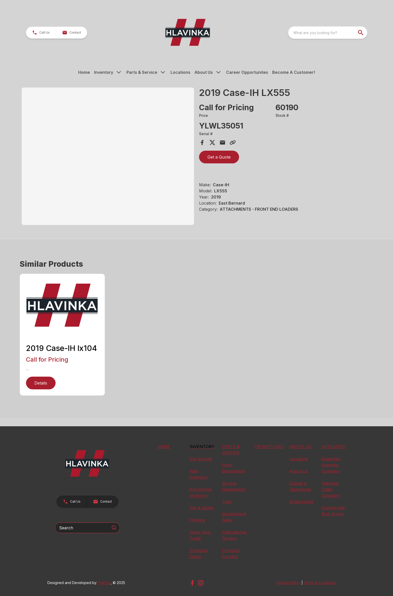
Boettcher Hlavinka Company (331, 465)
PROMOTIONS (268, 446)
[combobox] (327, 32)
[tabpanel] (108, 157)
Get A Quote (202, 507)
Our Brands (201, 458)
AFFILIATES (334, 446)
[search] (361, 32)
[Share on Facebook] (202, 142)
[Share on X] (212, 142)
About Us (203, 72)
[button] (41, 32)
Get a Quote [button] (219, 157)
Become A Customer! (293, 72)
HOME (163, 446)
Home (84, 72)
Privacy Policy (288, 582)
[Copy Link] (233, 142)
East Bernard (232, 203)
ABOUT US (300, 446)
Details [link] (40, 383)
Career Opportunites (247, 72)
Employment (301, 501)
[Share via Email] (222, 142)
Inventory (103, 72)
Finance (197, 519)
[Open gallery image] (108, 156)
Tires (227, 501)
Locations (180, 72)
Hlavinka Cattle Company (331, 489)
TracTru (104, 582)
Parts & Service (141, 72)
